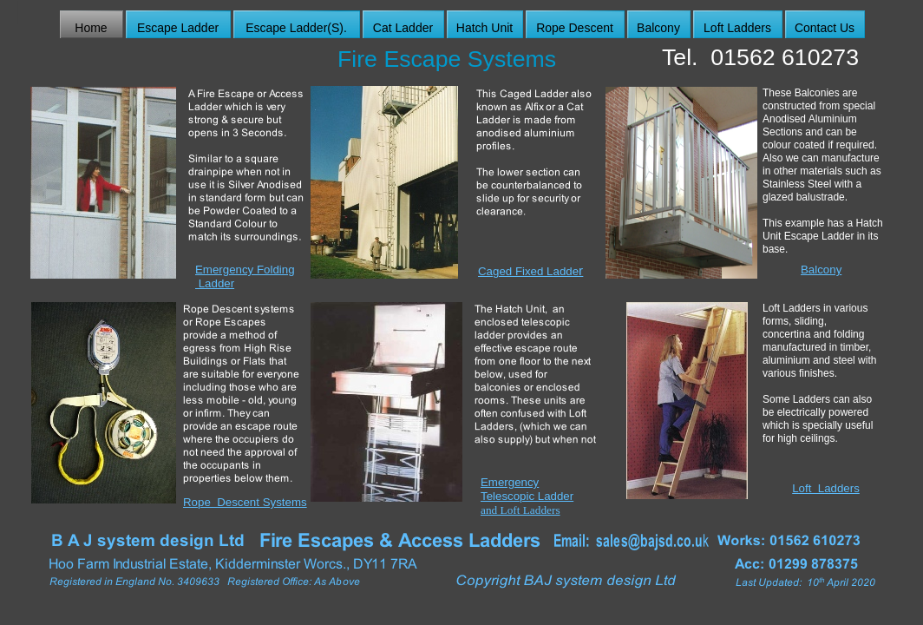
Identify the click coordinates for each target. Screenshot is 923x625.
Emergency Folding (245, 269)
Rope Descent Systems (245, 502)
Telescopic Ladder (527, 496)
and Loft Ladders (520, 509)
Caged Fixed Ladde (530, 271)
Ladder (214, 283)
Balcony (821, 269)
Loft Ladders (826, 488)
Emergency (510, 482)
